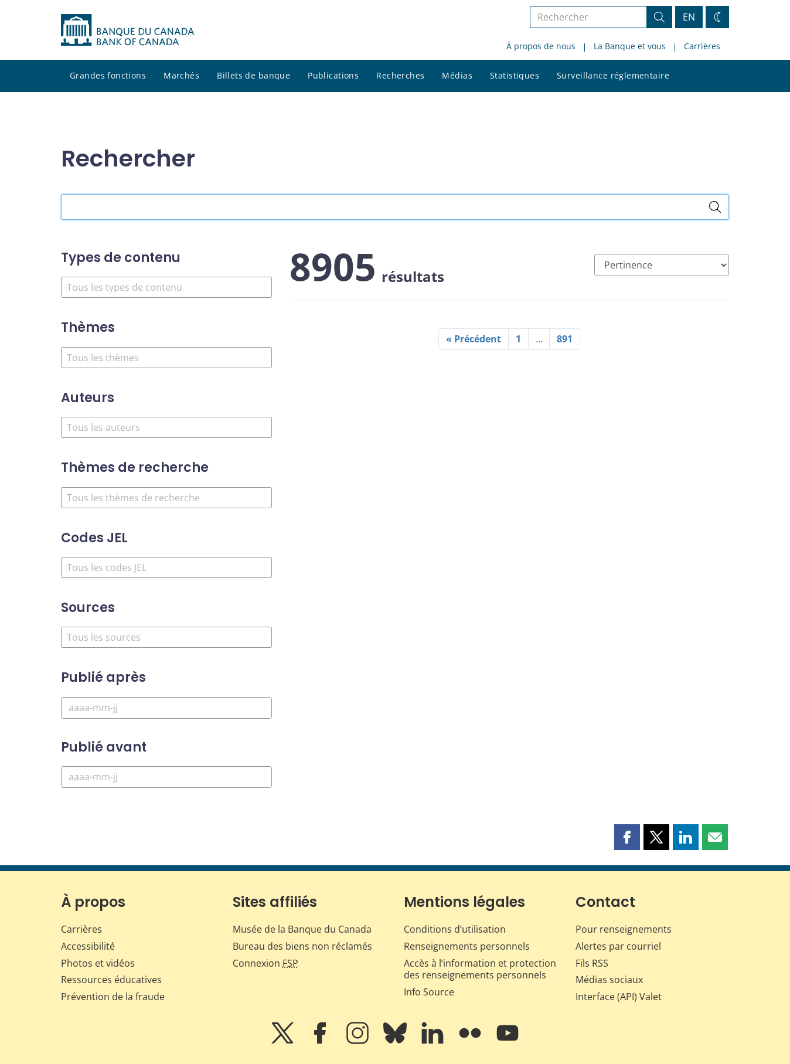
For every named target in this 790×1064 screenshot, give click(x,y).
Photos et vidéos (98, 963)
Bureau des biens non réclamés (302, 946)
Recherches (400, 75)
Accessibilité (88, 946)
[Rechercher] (715, 207)
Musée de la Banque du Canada (302, 929)
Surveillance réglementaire (613, 75)
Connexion (265, 963)
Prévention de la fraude (113, 996)
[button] (627, 837)
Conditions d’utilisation (455, 929)
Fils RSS (592, 963)
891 (565, 338)
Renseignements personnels (467, 946)
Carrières (702, 46)
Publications (333, 75)
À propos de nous (541, 46)
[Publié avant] (166, 777)
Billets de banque (253, 75)
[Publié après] (166, 708)
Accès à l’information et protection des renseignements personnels (480, 969)
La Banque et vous (630, 46)
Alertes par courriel (618, 946)
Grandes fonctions (108, 75)
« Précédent (473, 338)
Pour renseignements (624, 929)
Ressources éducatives (111, 979)
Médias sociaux (609, 979)
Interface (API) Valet (619, 996)
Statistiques (514, 75)
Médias (457, 75)
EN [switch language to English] (689, 17)
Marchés (181, 75)
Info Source (429, 991)
